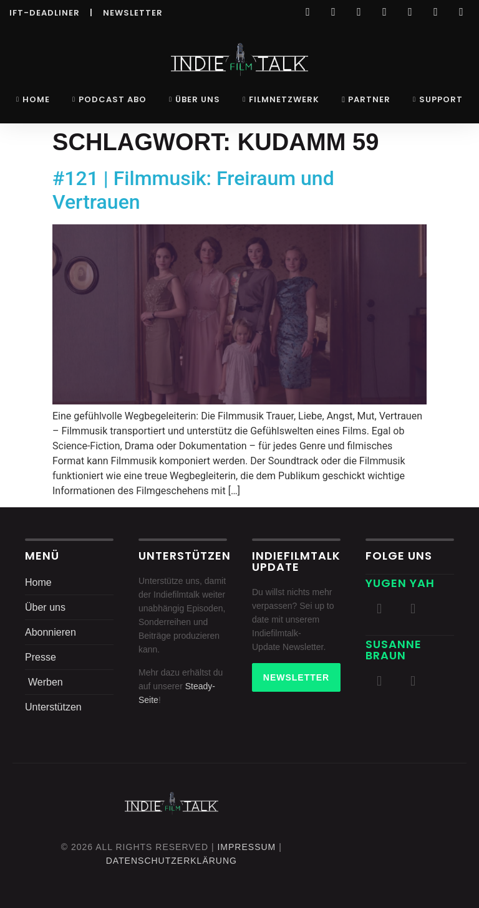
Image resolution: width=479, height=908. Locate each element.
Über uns (194, 99)
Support (438, 99)
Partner (366, 99)
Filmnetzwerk (281, 99)
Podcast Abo (109, 99)
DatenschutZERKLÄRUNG (171, 861)
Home (33, 99)
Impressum (246, 847)
